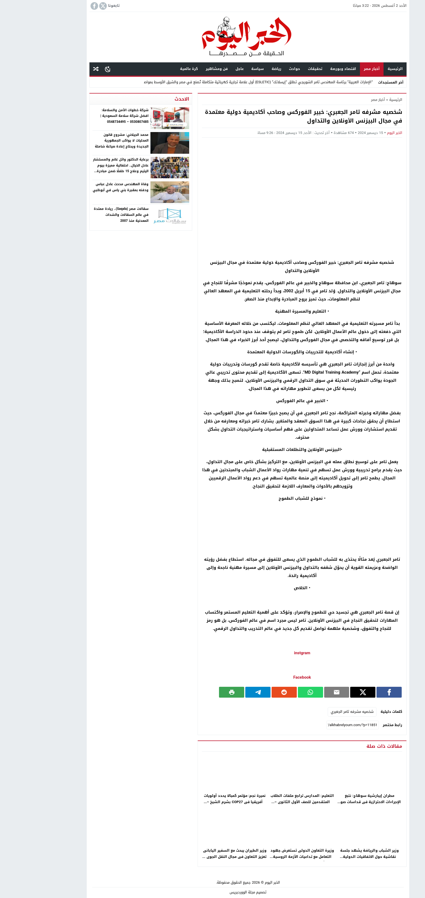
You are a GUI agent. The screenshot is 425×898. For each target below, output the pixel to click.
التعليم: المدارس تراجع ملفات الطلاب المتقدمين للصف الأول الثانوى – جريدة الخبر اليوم (266, 802)
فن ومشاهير (181, 68)
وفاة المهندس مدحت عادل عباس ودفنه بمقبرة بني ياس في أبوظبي (85, 187)
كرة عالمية (153, 68)
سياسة (222, 68)
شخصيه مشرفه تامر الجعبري (316, 711)
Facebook (266, 677)
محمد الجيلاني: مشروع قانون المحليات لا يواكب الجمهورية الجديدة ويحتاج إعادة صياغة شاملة (86, 140)
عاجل (204, 68)
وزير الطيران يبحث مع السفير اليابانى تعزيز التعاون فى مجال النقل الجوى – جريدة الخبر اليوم (199, 856)
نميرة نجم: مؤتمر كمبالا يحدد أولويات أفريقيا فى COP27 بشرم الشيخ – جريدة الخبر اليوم (199, 802)
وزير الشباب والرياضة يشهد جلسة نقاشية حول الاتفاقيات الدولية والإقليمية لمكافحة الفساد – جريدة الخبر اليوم (334, 860)
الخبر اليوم (359, 132)
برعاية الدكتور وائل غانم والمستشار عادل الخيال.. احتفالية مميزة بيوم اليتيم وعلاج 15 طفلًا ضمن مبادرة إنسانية (85, 168)
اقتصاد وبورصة (308, 68)
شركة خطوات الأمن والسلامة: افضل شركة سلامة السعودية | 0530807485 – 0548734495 (89, 116)
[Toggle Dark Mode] (72, 68)
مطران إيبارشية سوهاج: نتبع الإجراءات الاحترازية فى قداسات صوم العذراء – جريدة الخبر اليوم (333, 802)
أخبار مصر (336, 68)
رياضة (241, 68)
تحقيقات (279, 68)
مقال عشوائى (60, 69)
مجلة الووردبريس (207, 892)
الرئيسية (359, 68)
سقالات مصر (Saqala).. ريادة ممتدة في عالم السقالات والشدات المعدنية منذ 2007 (85, 214)
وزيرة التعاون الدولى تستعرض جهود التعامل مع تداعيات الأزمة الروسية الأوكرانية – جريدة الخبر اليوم (266, 856)
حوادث (259, 68)
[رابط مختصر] (317, 725)
